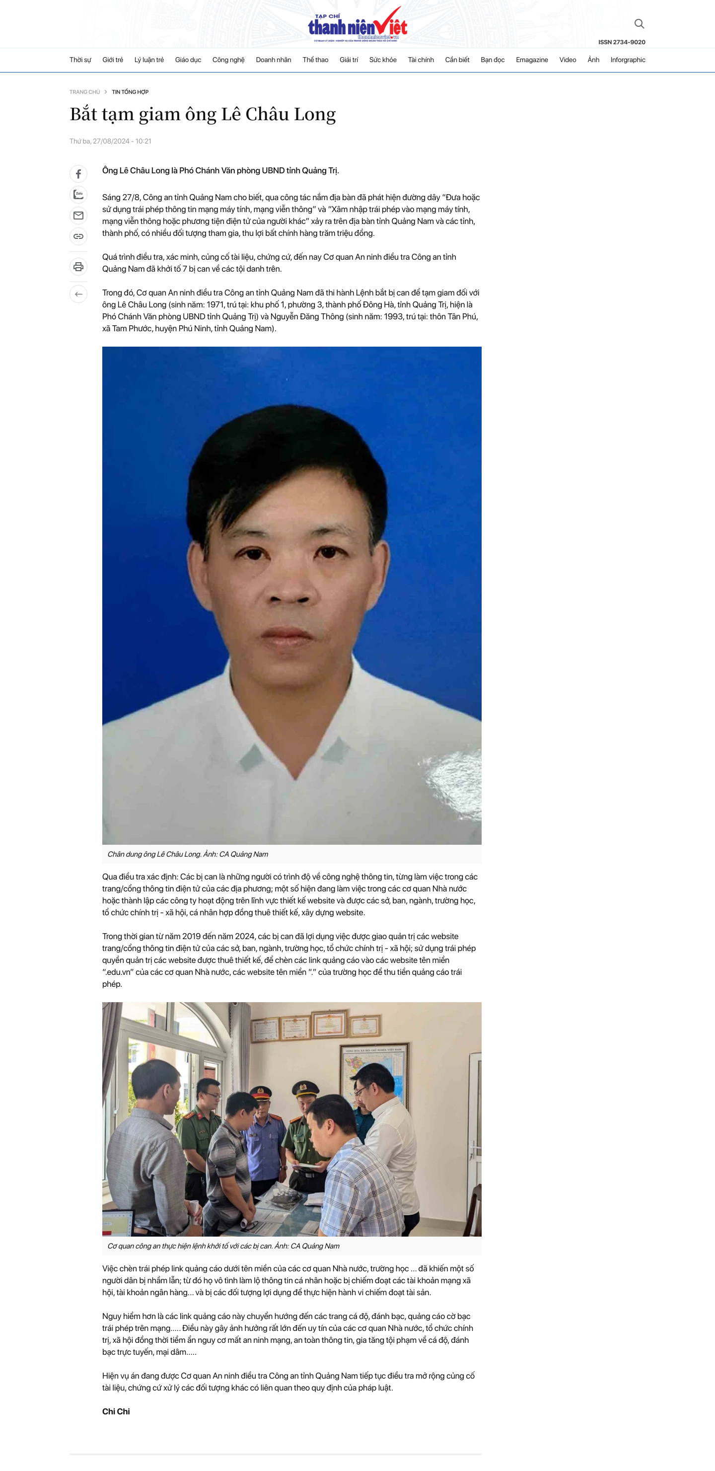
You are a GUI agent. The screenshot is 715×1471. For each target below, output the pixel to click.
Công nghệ (229, 60)
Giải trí (349, 60)
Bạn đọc (492, 60)
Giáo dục (188, 60)
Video (568, 60)
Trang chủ (85, 92)
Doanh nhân (273, 60)
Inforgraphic (628, 60)
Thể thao (316, 60)
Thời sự (80, 60)
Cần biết (457, 60)
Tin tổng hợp (130, 92)
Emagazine (532, 60)
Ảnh (593, 60)
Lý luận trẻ (149, 60)
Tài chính (421, 60)
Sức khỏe (383, 60)
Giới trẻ (113, 60)
